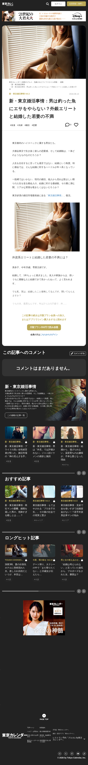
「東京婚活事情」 (55, 195)
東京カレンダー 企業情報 (33, 741)
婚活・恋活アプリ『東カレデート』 (64, 733)
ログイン (58, 4)
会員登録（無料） (76, 4)
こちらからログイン (49, 334)
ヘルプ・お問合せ (32, 731)
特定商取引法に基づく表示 (45, 741)
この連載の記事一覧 (16, 415)
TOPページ (30, 727)
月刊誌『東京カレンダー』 (61, 730)
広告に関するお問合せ (32, 736)
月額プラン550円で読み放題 (44, 327)
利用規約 (42, 727)
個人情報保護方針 (45, 731)
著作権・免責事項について (45, 736)
